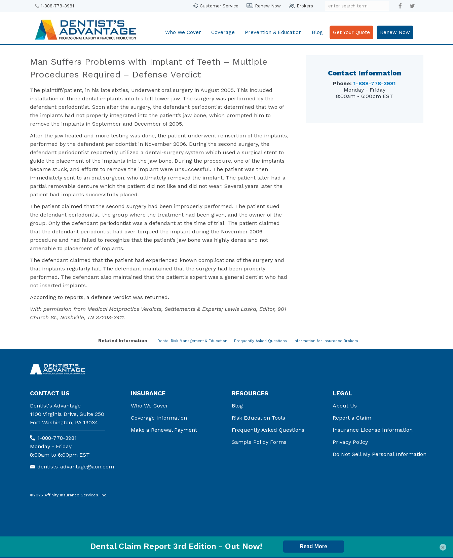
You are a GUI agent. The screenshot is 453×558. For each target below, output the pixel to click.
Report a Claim (352, 418)
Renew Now (268, 5)
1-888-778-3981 (57, 5)
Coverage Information (159, 418)
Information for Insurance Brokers (326, 341)
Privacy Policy (350, 442)
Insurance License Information (373, 430)
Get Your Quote (351, 32)
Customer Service (219, 5)
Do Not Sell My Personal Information (379, 454)
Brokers (305, 5)
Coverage (223, 32)
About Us (345, 405)
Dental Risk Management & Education (192, 341)
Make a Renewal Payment (164, 430)
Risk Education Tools (258, 418)
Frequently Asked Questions (260, 341)
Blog (317, 32)
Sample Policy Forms (259, 442)
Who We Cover (183, 32)
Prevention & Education (273, 32)
